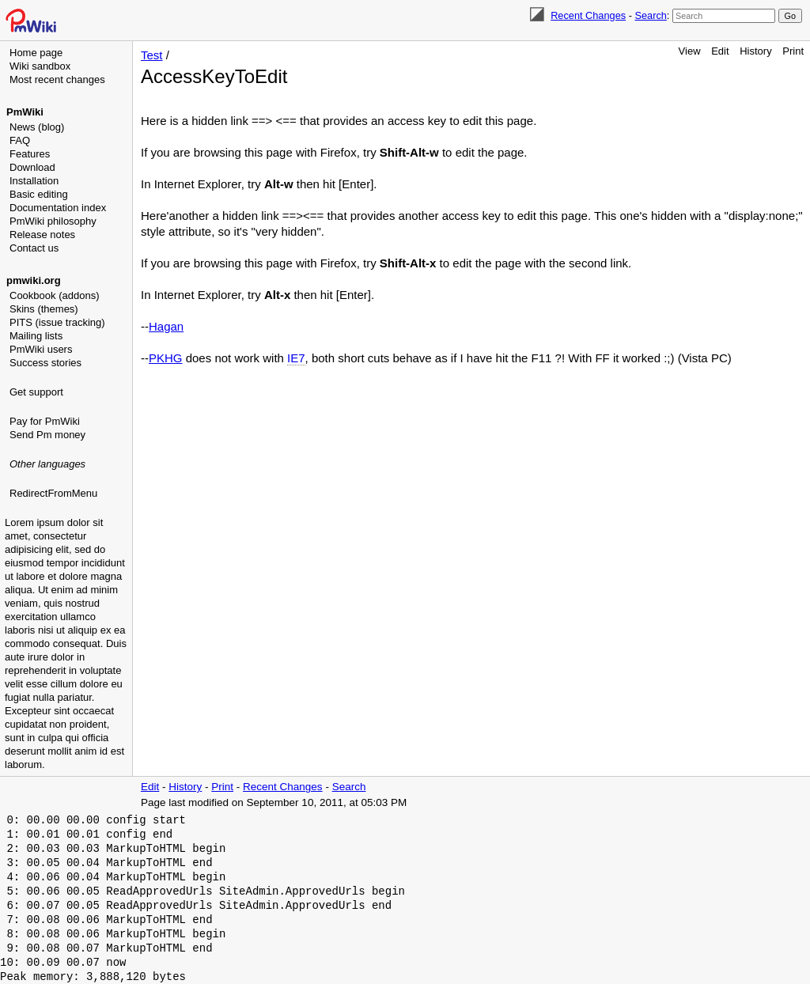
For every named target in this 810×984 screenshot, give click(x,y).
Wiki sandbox (39, 66)
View (690, 51)
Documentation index (57, 208)
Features (29, 154)
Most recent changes (57, 79)
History (755, 51)
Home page (35, 53)
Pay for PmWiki (44, 421)
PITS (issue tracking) (57, 322)
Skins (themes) (43, 309)
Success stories (45, 363)
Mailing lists (35, 336)
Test (152, 55)
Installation (34, 181)
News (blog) (36, 127)
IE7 (296, 358)
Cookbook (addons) (54, 295)
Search (650, 15)
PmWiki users (40, 349)
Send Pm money (47, 435)
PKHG (166, 358)
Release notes (42, 234)
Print (793, 51)
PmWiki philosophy (53, 221)
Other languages (47, 464)
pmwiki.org (33, 280)
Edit (720, 51)
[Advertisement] (68, 581)
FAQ (19, 140)
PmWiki (25, 112)
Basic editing (38, 194)
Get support (36, 392)
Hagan (166, 326)
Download (32, 167)
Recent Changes (588, 15)
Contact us (34, 248)
